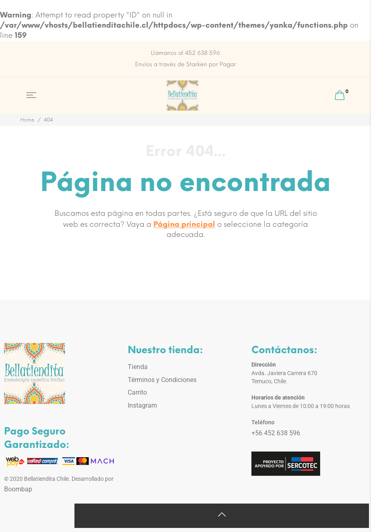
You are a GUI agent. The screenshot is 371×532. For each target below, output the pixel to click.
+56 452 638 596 (275, 433)
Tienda (138, 367)
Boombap (18, 489)
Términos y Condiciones (162, 380)
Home (27, 120)
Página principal (184, 224)
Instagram (142, 405)
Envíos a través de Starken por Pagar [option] (185, 64)
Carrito (137, 392)
